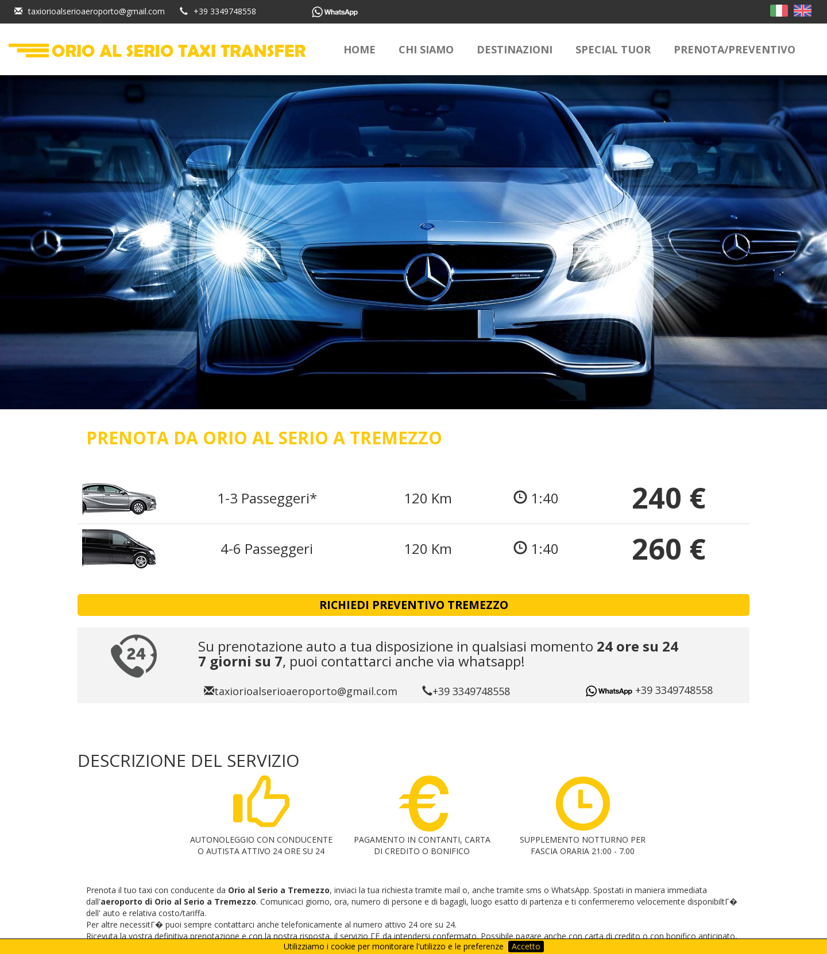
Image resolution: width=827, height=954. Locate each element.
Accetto (526, 946)
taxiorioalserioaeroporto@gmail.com (96, 11)
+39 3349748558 (225, 11)
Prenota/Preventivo (734, 49)
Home (359, 49)
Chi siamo (426, 49)
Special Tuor (613, 49)
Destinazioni (514, 49)
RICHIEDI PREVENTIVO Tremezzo (413, 604)
